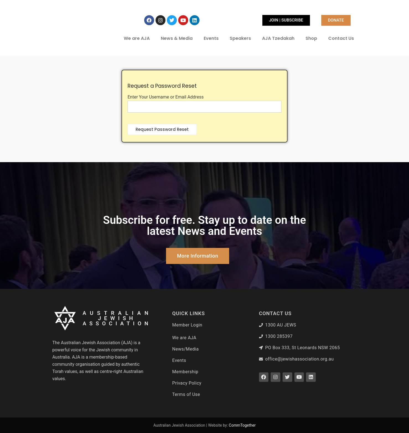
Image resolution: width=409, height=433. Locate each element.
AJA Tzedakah (278, 38)
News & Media (177, 38)
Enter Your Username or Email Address (166, 97)
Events (211, 38)
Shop (311, 38)
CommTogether (242, 425)
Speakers (240, 38)
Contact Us (341, 38)
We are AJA (137, 38)
